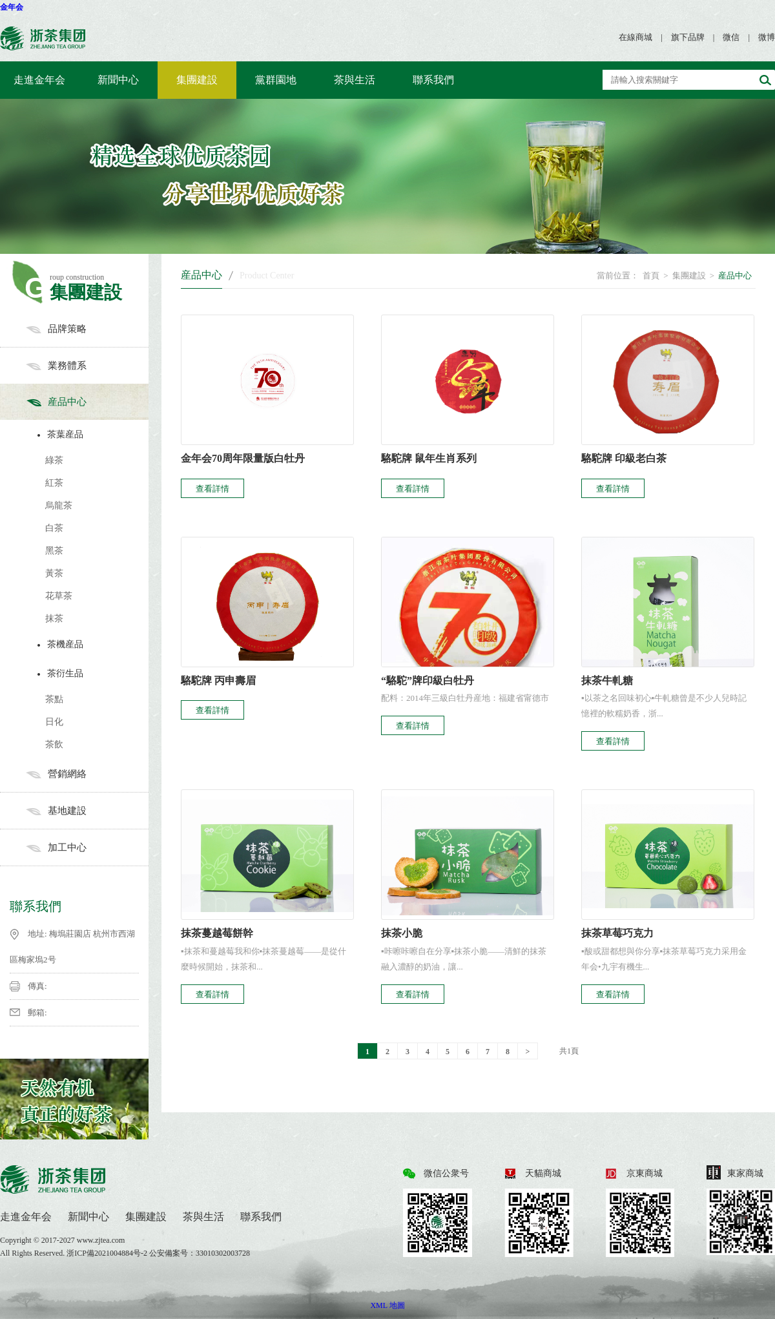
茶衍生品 (90, 673)
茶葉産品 (90, 434)
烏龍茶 (58, 505)
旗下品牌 (688, 37)
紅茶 (54, 483)
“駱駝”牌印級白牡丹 (427, 680)
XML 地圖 (387, 1305)
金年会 (11, 7)
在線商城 (635, 37)
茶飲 (54, 744)
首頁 (651, 275)
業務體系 (87, 365)
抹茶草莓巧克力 (617, 933)
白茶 (54, 528)
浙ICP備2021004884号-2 (108, 1253)
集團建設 (197, 79)
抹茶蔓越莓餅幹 (217, 933)
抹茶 (54, 618)
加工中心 (87, 847)
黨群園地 (275, 79)
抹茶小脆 (401, 933)
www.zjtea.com (101, 1240)
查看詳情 (212, 488)
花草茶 (58, 596)
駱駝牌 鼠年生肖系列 (429, 458)
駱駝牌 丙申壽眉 (218, 680)
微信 (731, 37)
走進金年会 (39, 79)
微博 (766, 37)
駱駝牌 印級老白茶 (623, 458)
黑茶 (54, 551)
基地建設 (87, 810)
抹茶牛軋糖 (607, 680)
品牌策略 (87, 329)
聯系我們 (433, 79)
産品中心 (87, 402)
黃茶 (54, 573)
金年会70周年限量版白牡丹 (243, 458)
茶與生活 (354, 79)
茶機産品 (90, 644)
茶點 (54, 699)
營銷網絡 (87, 774)
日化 (54, 722)
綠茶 (54, 460)
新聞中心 (118, 79)
